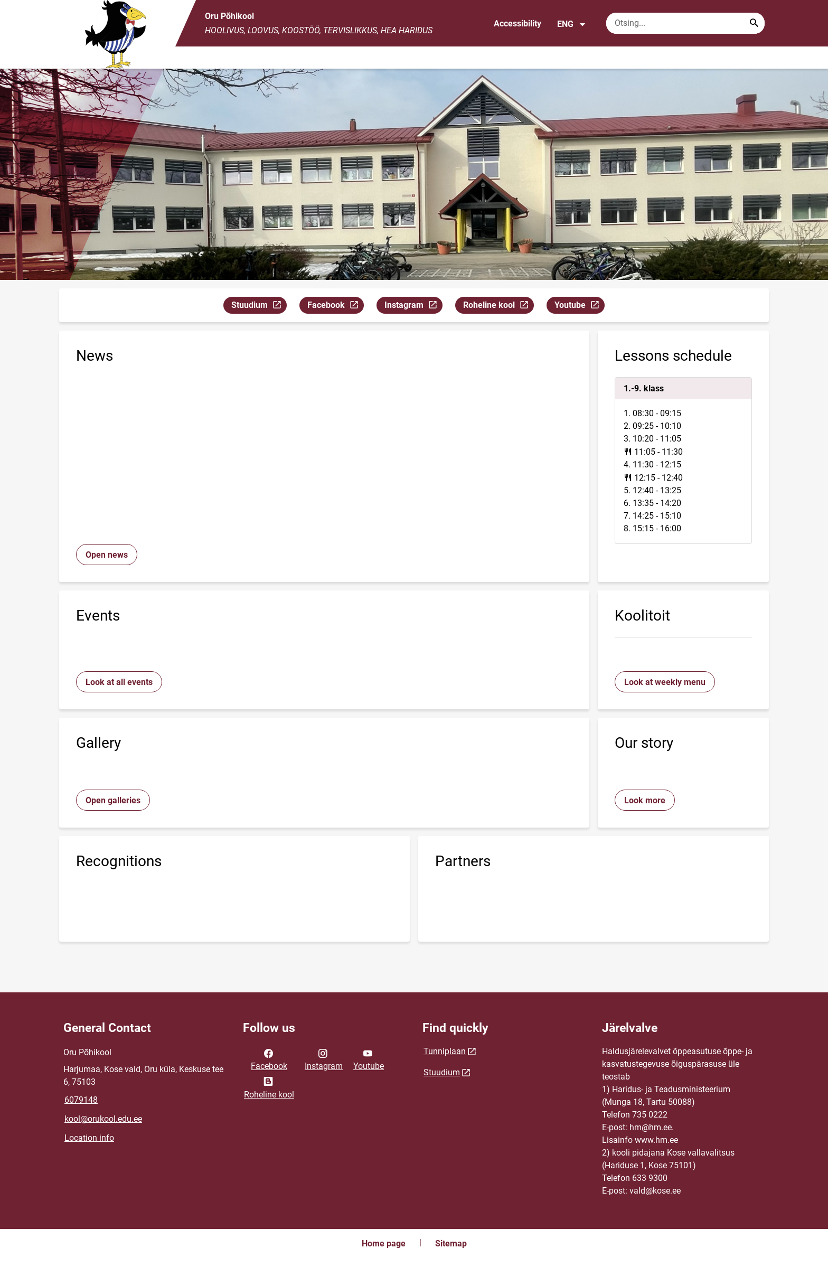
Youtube (579, 306)
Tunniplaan (445, 1051)
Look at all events (119, 682)
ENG (571, 24)
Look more (644, 800)
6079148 (81, 1100)
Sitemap (451, 1243)
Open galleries (113, 800)
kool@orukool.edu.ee (103, 1119)
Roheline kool (498, 306)
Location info (89, 1138)
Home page (384, 1243)
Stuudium (259, 306)
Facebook (335, 306)
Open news (107, 555)
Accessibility (517, 23)
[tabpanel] (683, 460)
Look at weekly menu (664, 682)
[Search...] (754, 23)
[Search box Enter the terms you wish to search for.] (685, 23)
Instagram (413, 306)
